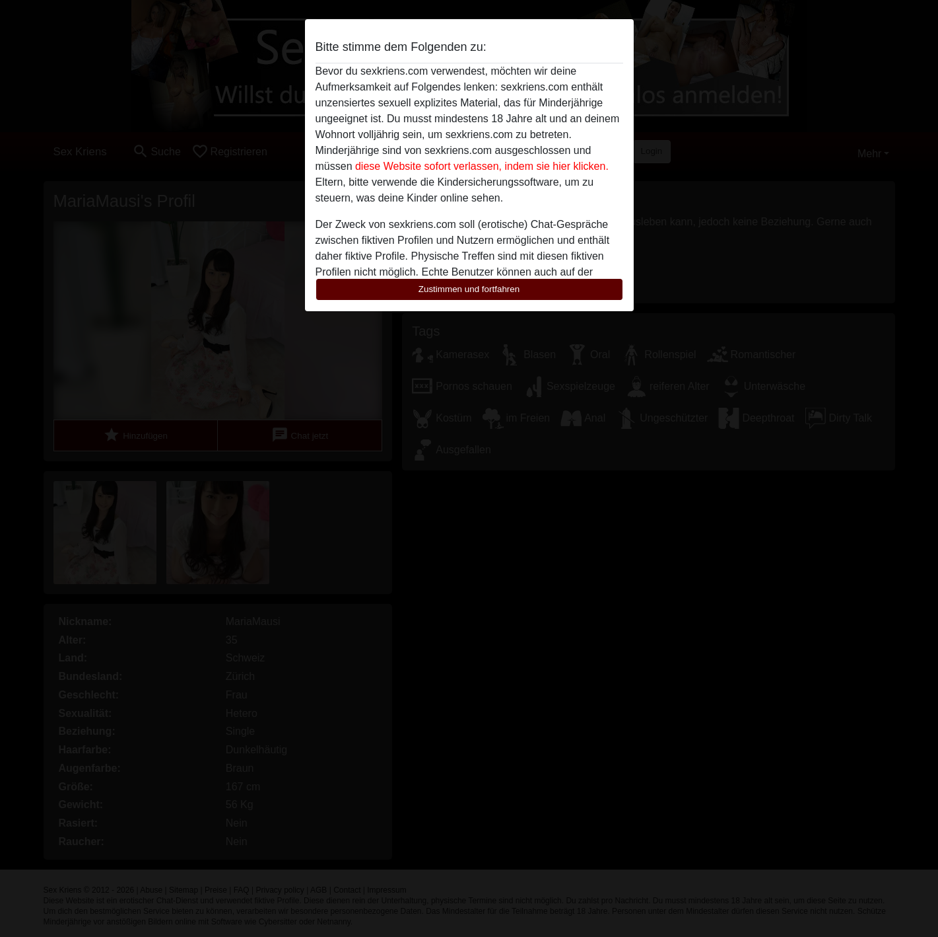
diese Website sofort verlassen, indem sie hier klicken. (482, 166)
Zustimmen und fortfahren (469, 289)
